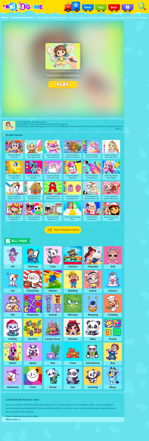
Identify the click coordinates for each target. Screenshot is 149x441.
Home (4, 17)
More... (119, 129)
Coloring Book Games (22, 17)
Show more (13, 419)
